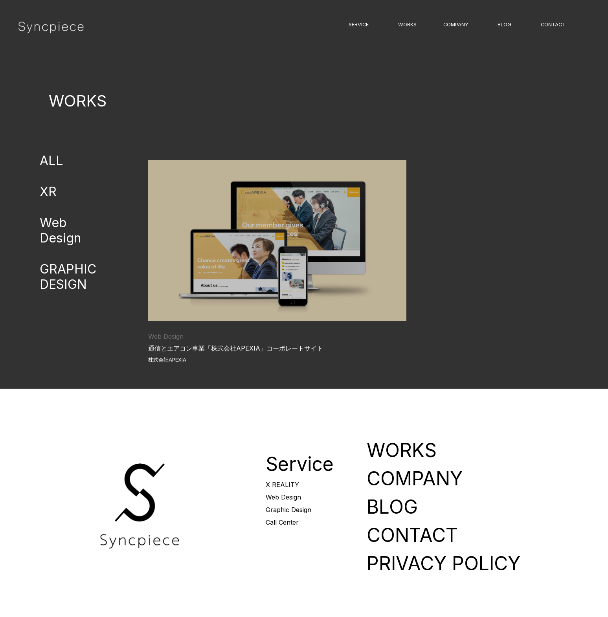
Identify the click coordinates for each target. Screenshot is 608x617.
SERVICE (359, 25)
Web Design (60, 230)
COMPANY (455, 25)
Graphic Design (288, 510)
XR (48, 191)
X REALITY (282, 484)
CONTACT (553, 25)
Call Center (282, 522)
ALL (51, 160)
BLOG (504, 25)
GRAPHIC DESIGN (68, 276)
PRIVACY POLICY (443, 563)
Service (300, 464)
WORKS (407, 25)
